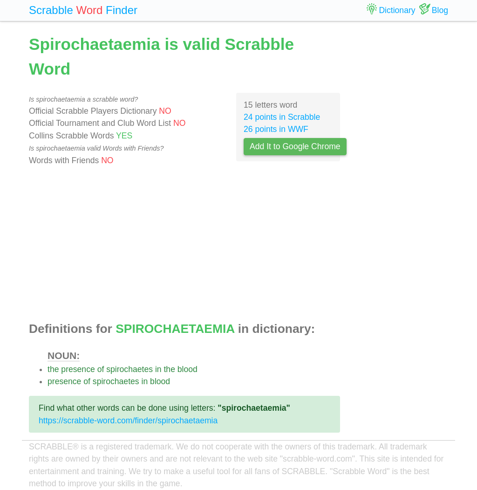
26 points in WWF (276, 129)
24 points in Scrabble (282, 117)
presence (78, 369)
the (53, 369)
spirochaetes (129, 369)
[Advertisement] (184, 244)
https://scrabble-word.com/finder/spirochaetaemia (128, 420)
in (158, 369)
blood (187, 369)
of (100, 369)
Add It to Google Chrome (295, 146)
